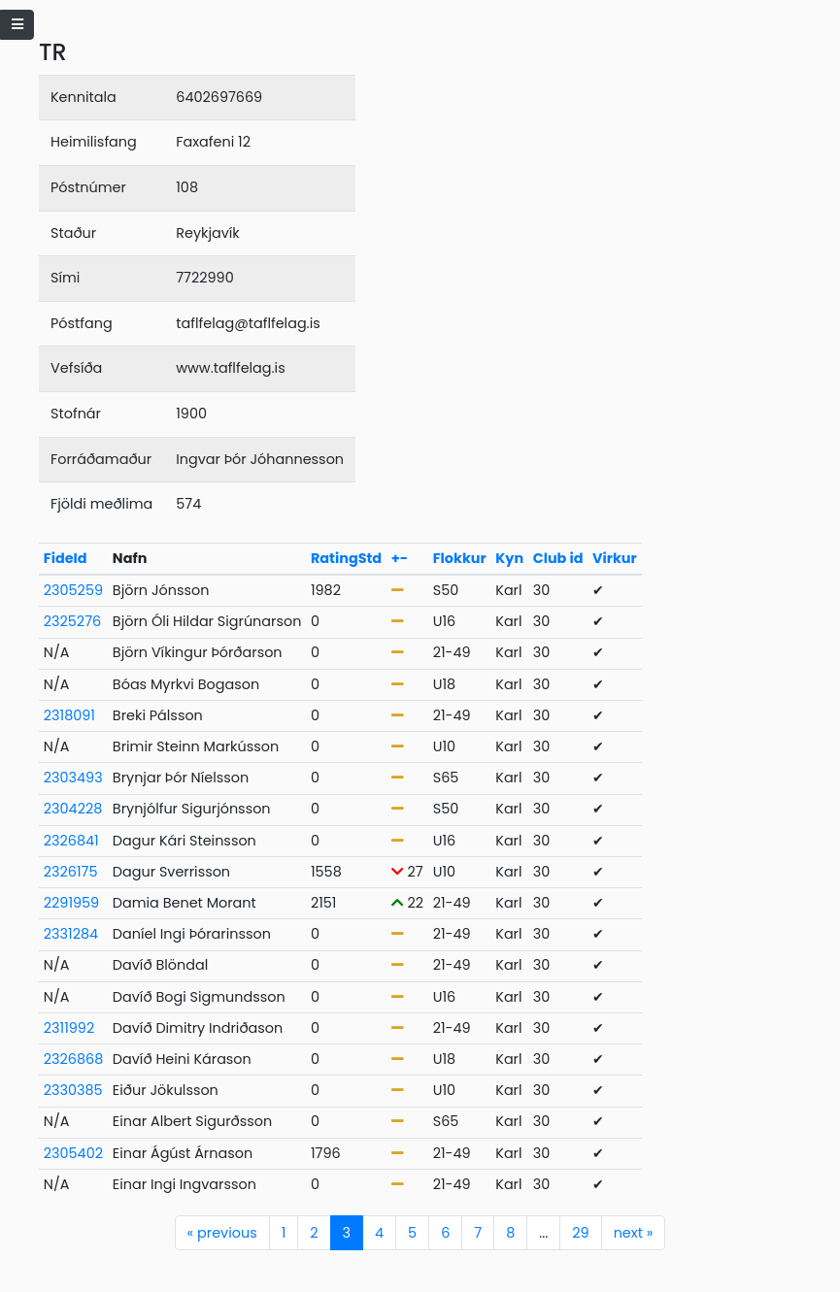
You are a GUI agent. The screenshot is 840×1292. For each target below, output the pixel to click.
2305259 (73, 590)
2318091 (69, 715)
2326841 (71, 840)
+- (399, 558)
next (634, 1232)
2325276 (72, 621)
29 (580, 1232)
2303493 (73, 777)
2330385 (73, 1090)
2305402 (73, 1153)
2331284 (71, 934)
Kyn (509, 558)
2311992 (69, 1028)
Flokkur (460, 558)
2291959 (71, 902)
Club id (558, 558)
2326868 (73, 1059)
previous (222, 1232)
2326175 (71, 871)
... (543, 1232)
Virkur (614, 558)
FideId (65, 558)
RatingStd (346, 558)
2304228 (73, 808)
